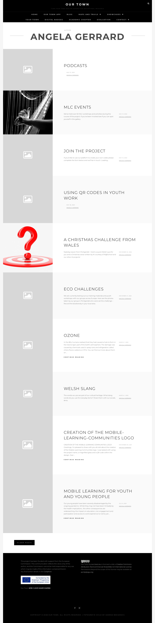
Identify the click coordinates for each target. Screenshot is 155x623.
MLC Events (77, 107)
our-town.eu (96, 564)
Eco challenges (84, 289)
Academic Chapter (80, 20)
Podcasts (75, 65)
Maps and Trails (88, 14)
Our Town (77, 4)
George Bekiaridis (115, 615)
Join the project (84, 151)
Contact (122, 20)
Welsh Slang (79, 388)
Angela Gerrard (73, 75)
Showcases (114, 14)
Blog (70, 14)
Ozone (72, 335)
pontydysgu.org (87, 572)
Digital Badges (54, 20)
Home (34, 14)
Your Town (32, 20)
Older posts (24, 543)
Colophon (48, 572)
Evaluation (104, 20)
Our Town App (52, 14)
